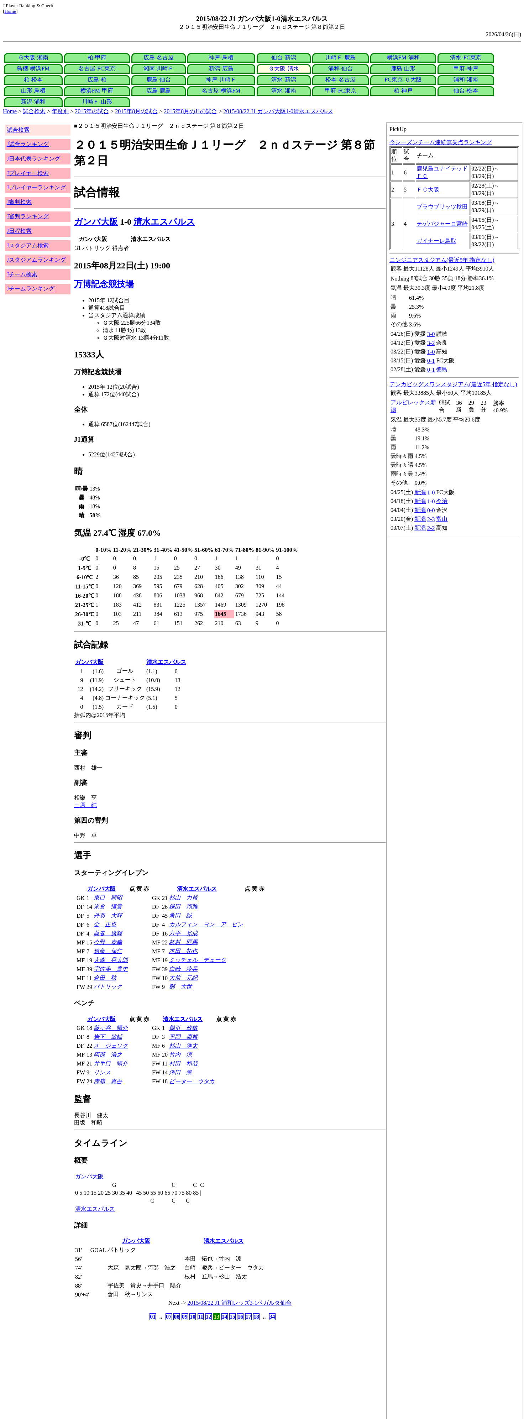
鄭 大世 (180, 987)
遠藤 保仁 (108, 951)
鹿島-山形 (403, 69)
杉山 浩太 (183, 1046)
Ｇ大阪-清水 (283, 69)
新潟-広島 (221, 69)
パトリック (108, 987)
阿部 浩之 (108, 1055)
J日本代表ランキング (33, 159)
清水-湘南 (283, 91)
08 (176, 1317)
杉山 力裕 (183, 898)
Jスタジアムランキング (36, 260)
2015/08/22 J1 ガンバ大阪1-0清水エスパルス (278, 111)
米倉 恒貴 (108, 907)
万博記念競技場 (104, 284)
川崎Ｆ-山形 (97, 102)
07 (169, 1317)
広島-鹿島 (158, 91)
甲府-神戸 (466, 69)
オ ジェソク (111, 1046)
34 (272, 1317)
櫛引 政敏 (183, 1028)
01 (153, 1317)
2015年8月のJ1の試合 (190, 111)
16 (240, 1317)
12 (208, 1317)
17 (248, 1317)
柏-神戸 (403, 91)
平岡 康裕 (183, 1037)
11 (200, 1317)
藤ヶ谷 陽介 (111, 1028)
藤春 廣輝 (108, 933)
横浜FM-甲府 (96, 91)
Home (10, 11)
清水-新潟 (283, 80)
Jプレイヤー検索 (28, 173)
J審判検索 (19, 202)
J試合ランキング (28, 144)
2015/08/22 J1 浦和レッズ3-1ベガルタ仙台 (240, 1303)
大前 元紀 (183, 978)
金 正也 (105, 924)
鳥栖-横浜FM (33, 69)
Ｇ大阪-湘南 (33, 57)
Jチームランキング (30, 289)
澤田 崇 (180, 1072)
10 (192, 1317)
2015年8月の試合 (136, 111)
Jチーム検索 (22, 274)
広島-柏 (97, 80)
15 (232, 1317)
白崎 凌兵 (183, 969)
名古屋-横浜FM (221, 91)
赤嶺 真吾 (108, 1081)
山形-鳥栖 (33, 91)
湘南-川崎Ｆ (158, 69)
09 (185, 1317)
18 (256, 1317)
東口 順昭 (108, 898)
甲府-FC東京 (340, 91)
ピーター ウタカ (192, 1081)
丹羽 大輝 (108, 915)
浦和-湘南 (466, 80)
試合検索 (34, 111)
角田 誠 (180, 915)
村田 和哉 (183, 1064)
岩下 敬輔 (108, 1037)
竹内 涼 (180, 1055)
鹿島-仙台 (158, 80)
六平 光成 (183, 933)
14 (224, 1317)
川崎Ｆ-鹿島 (340, 57)
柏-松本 (33, 80)
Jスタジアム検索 (28, 245)
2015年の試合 (92, 111)
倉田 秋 (105, 978)
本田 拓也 (183, 951)
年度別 (60, 111)
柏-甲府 (97, 57)
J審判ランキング (28, 216)
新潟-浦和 (33, 102)
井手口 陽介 (111, 1064)
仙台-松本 (466, 91)
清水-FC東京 (466, 57)
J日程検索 (19, 231)
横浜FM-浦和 (403, 57)
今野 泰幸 (108, 942)
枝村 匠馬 (183, 942)
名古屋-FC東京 (97, 69)
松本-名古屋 (340, 80)
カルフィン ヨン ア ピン (206, 924)
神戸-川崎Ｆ (221, 80)
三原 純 (85, 805)
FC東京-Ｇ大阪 (403, 80)
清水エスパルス (164, 221)
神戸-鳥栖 (221, 57)
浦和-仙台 (340, 69)
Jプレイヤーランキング (36, 187)
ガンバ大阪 (96, 221)
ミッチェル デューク (197, 960)
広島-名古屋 (158, 57)
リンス (102, 1072)
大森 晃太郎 (111, 960)
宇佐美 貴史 (111, 969)
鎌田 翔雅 (183, 907)
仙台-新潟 (283, 57)
